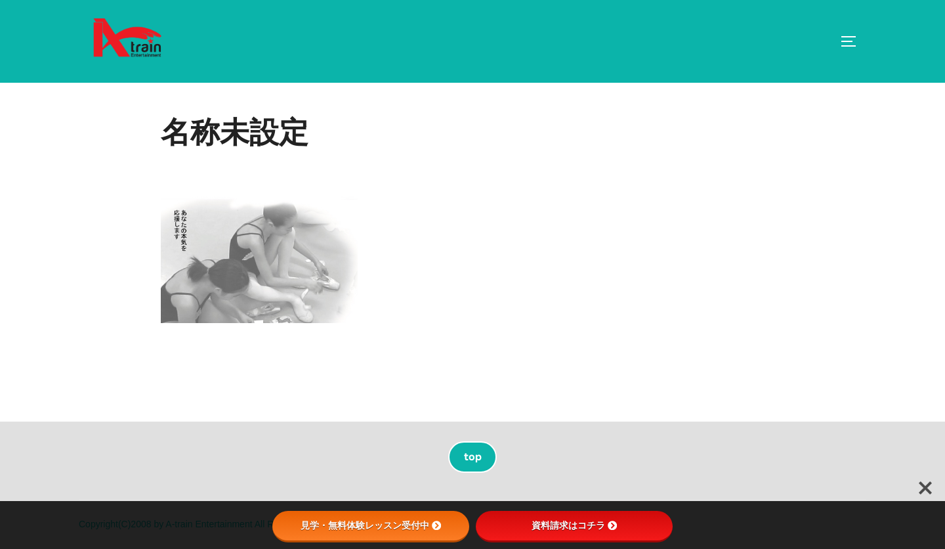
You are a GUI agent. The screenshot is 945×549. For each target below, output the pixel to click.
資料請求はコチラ (574, 525)
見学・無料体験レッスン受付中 (371, 525)
